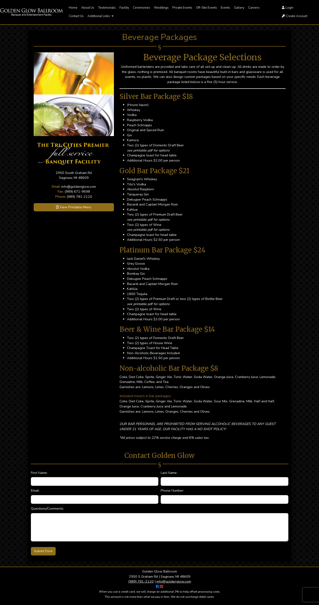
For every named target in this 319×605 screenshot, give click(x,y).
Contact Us (76, 16)
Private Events (182, 8)
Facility (124, 8)
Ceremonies (141, 8)
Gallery (239, 8)
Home (73, 8)
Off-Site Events (206, 8)
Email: (35, 490)
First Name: (39, 472)
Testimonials (107, 8)
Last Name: (169, 472)
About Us (87, 8)
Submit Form (43, 551)
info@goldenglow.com (78, 186)
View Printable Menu (73, 207)
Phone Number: (172, 490)
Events (225, 8)
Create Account (294, 16)
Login (287, 8)
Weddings (161, 8)
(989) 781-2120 (79, 196)
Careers (254, 8)
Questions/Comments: (47, 508)
